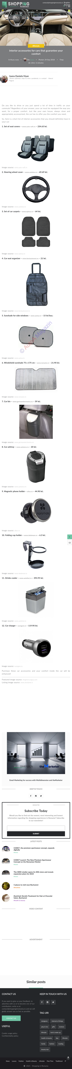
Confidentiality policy (10, 1036)
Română (67, 5)
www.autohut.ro (26, 578)
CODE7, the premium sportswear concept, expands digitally (34, 849)
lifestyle (43, 1032)
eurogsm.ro (23, 625)
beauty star (45, 1049)
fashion (51, 1044)
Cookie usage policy (9, 1033)
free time (50, 1061)
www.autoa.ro (37, 315)
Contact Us (11, 1018)
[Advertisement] (36, 97)
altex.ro (30, 491)
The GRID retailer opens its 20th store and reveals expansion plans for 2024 (33, 873)
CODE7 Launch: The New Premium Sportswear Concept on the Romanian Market (32, 861)
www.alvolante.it (28, 682)
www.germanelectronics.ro (25, 401)
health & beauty (46, 1038)
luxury (14, 1061)
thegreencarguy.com (31, 679)
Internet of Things (57, 1021)
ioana (33, 60)
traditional (59, 1061)
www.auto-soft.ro (30, 126)
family (43, 1044)
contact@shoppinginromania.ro (53, 2)
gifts (53, 1027)
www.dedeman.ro (32, 535)
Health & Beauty (31, 1061)
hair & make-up (56, 1032)
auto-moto (15, 60)
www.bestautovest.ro (32, 258)
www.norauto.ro (44, 363)
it (65, 1061)
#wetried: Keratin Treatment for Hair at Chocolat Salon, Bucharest (33, 897)
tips (57, 1038)
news (8, 1061)
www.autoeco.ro (23, 447)
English (66, 2)
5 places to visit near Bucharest (26, 885)
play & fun (44, 1027)
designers (44, 1021)
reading (60, 1044)
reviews (61, 1027)
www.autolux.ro (32, 172)
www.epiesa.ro (28, 211)
